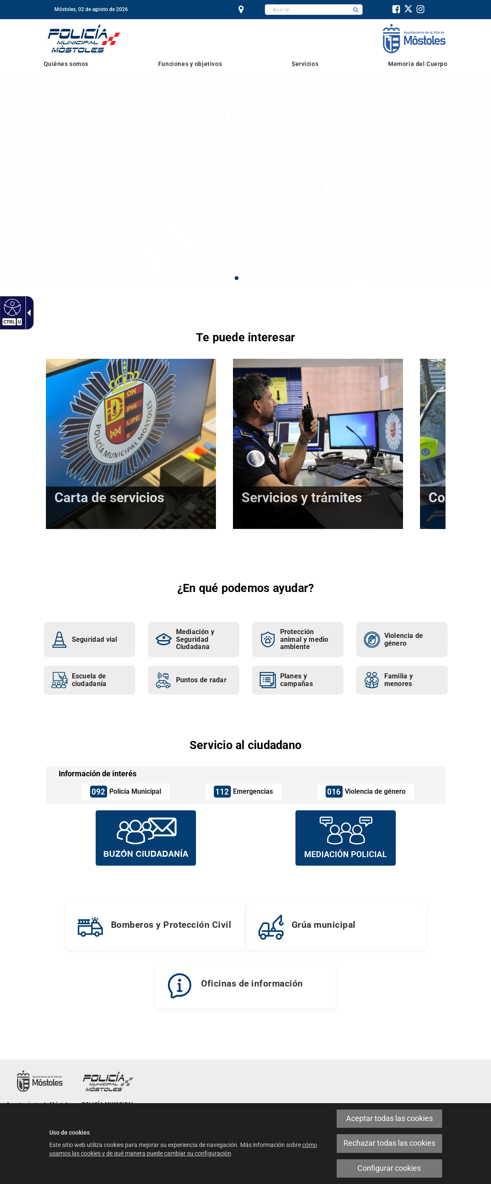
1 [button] (236, 278)
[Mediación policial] (345, 837)
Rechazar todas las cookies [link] (389, 1143)
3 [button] (254, 278)
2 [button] (245, 278)
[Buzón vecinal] (146, 837)
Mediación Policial (146, 118)
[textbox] (307, 9)
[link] (11, 307)
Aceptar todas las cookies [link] (389, 1118)
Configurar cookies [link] (389, 1168)
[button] (356, 9)
